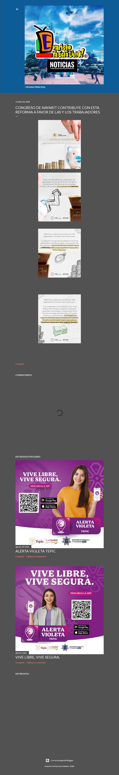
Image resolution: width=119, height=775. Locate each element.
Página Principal (35, 87)
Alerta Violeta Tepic (35, 551)
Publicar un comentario (36, 556)
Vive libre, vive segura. (37, 657)
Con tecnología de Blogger (59, 760)
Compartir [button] (19, 364)
